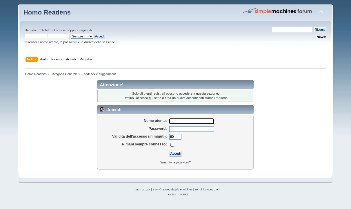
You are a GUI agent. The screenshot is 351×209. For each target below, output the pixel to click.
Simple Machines (181, 189)
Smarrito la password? (175, 162)
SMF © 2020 (160, 189)
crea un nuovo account (181, 98)
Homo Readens (47, 12)
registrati (85, 30)
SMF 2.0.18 (142, 189)
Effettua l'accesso (54, 30)
